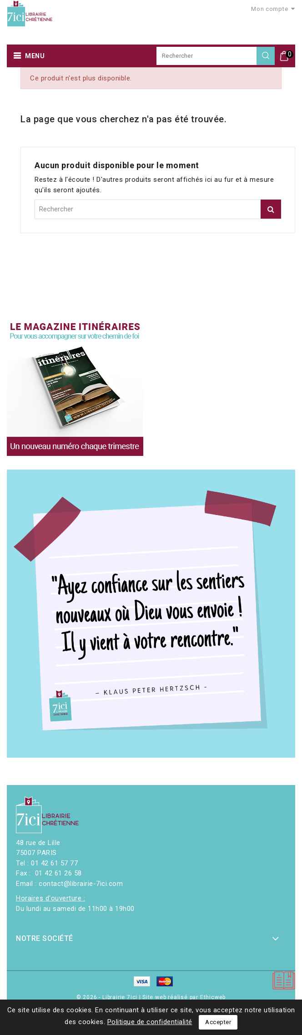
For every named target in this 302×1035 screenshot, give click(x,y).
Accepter (218, 1022)
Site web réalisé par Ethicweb (184, 997)
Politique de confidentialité (149, 1022)
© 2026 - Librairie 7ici (107, 997)
